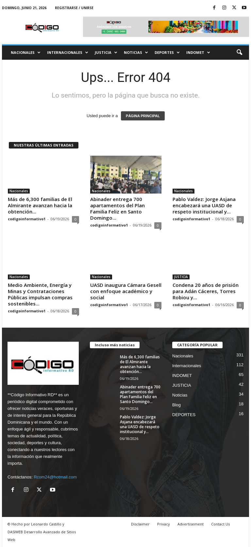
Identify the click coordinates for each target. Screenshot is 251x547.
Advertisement (190, 524)
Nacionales (26, 52)
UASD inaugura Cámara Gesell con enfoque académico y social (125, 291)
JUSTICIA (106, 52)
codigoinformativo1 (26, 218)
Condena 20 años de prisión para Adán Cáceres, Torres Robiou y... (206, 291)
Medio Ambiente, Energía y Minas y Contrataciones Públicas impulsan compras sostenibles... (40, 294)
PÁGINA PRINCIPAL (143, 116)
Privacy (163, 524)
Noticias (136, 52)
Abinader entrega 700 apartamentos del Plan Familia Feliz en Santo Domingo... (117, 208)
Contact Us (220, 524)
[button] (239, 52)
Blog (176, 404)
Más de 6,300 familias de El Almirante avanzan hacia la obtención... (40, 205)
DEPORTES (167, 52)
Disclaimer (140, 524)
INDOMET (198, 52)
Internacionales (67, 52)
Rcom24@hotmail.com (55, 477)
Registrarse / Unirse (74, 8)
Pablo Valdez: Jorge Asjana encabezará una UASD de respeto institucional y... (204, 205)
